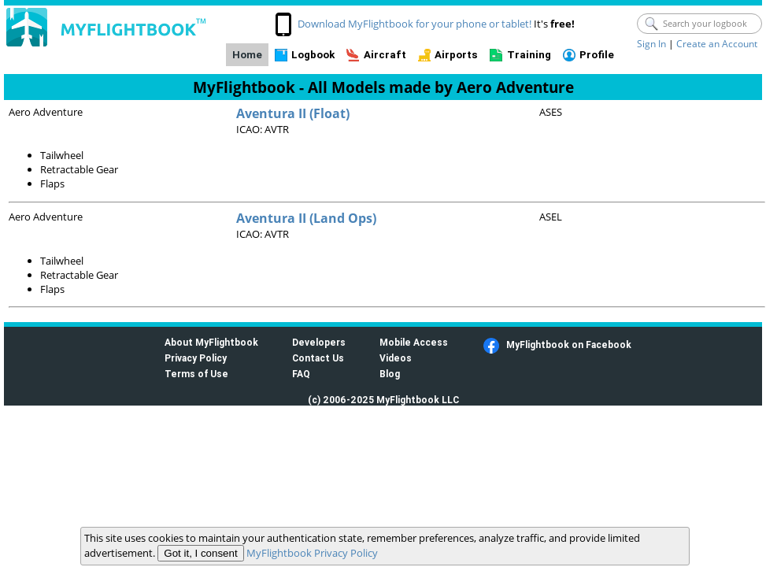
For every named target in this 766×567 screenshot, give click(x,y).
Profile (596, 54)
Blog (389, 374)
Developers (319, 342)
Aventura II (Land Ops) (306, 218)
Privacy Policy (196, 358)
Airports (456, 54)
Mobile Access (413, 342)
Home (247, 54)
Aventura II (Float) (293, 113)
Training (529, 54)
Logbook (313, 54)
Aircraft (385, 54)
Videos (395, 358)
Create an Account (716, 43)
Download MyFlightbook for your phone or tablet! (414, 24)
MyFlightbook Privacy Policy (312, 553)
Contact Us (318, 358)
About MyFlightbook (211, 342)
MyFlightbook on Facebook (568, 344)
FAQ (301, 374)
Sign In (651, 43)
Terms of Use (196, 374)
